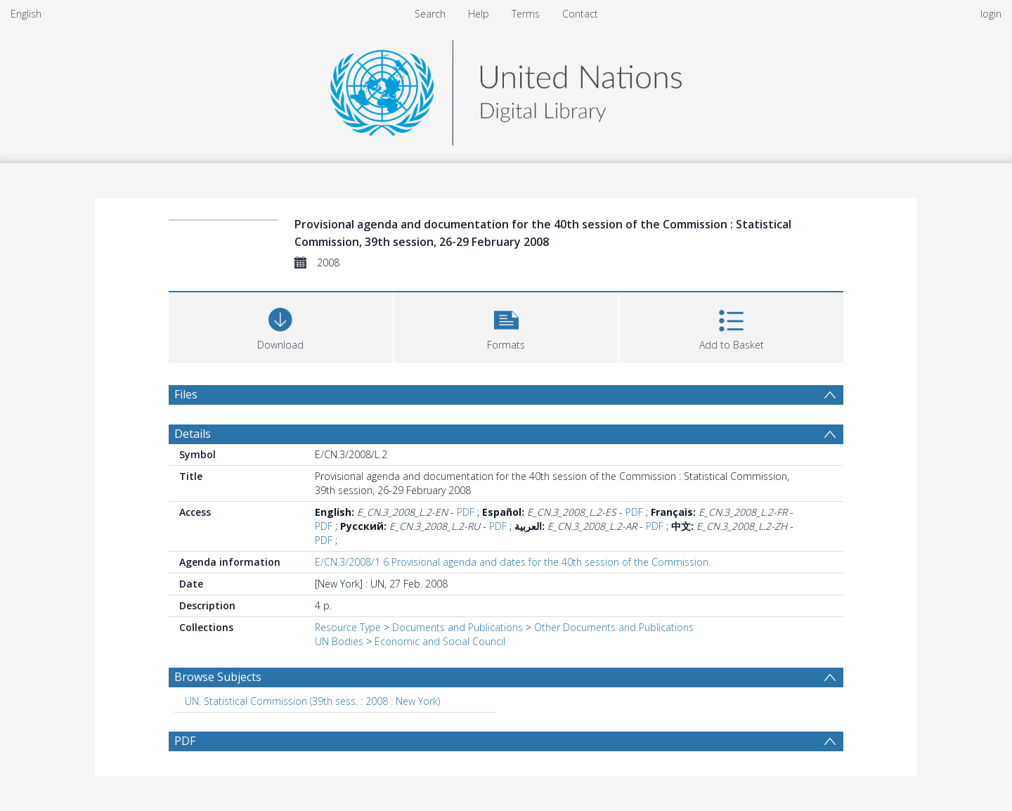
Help (478, 13)
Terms (526, 13)
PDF (465, 512)
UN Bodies (339, 641)
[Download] (281, 325)
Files (185, 394)
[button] (506, 325)
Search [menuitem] (430, 13)
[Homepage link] (506, 88)
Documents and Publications (457, 627)
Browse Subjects (217, 677)
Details (192, 433)
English (26, 13)
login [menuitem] (990, 13)
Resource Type (348, 627)
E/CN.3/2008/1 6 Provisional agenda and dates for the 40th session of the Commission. (513, 562)
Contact (580, 13)
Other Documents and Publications (614, 627)
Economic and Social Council (440, 641)
